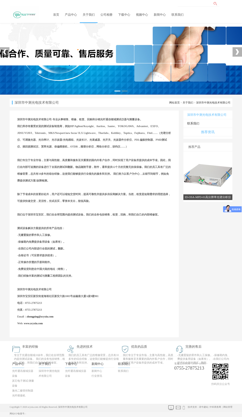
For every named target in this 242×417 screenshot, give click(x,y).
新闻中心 (160, 14)
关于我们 (89, 14)
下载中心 (124, 14)
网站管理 (227, 407)
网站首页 (174, 102)
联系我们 (177, 14)
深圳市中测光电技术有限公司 (213, 102)
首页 (56, 14)
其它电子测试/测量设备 (23, 383)
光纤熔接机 (18, 395)
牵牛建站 (203, 407)
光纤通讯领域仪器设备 (22, 373)
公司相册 (106, 14)
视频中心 (142, 14)
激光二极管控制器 (22, 390)
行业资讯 (97, 376)
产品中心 (71, 14)
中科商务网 (215, 407)
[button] (227, 175)
